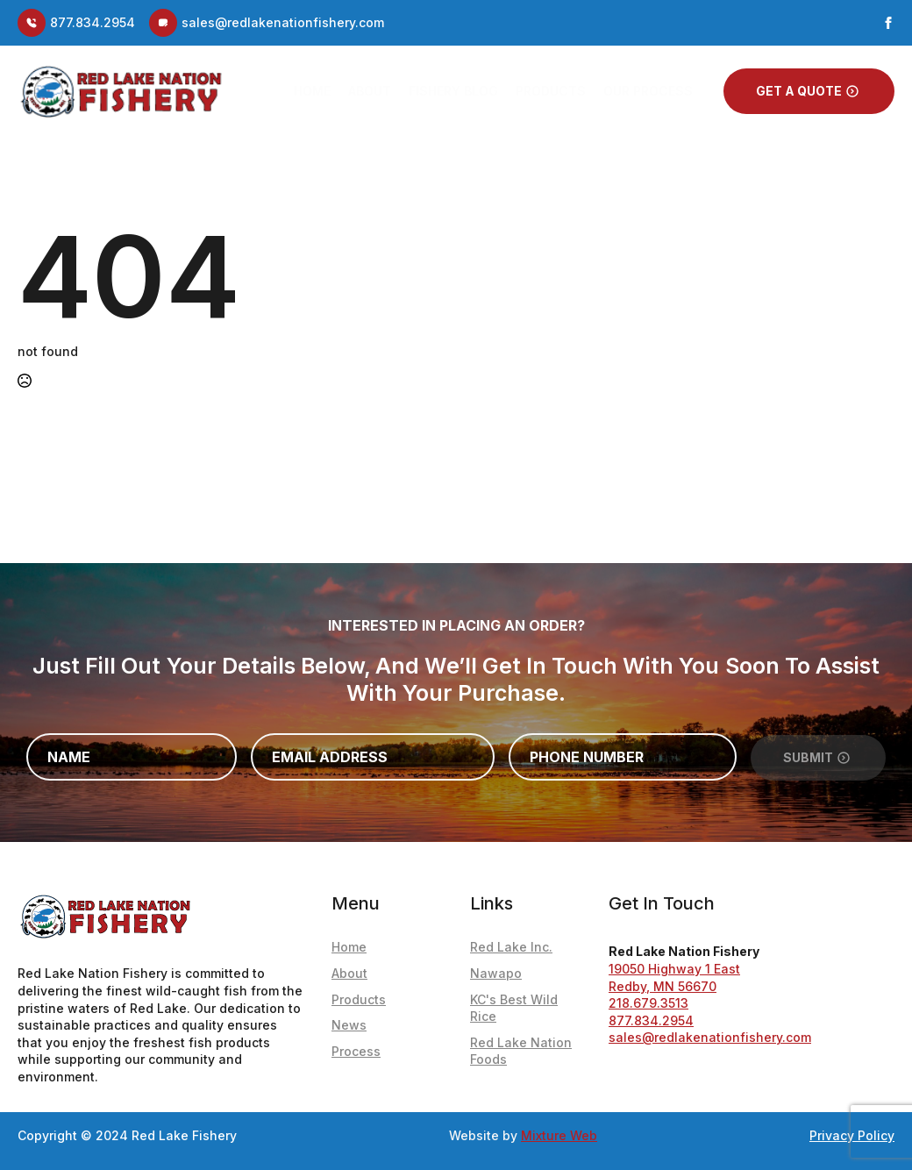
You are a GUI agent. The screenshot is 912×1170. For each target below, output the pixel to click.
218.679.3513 (648, 1002)
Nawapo (496, 973)
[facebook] (888, 23)
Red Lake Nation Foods (521, 1051)
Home (312, 90)
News (349, 1024)
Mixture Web (559, 1135)
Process (356, 1051)
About (369, 90)
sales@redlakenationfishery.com (710, 1037)
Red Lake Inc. (511, 946)
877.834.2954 (651, 1020)
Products (551, 90)
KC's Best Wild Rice (514, 1008)
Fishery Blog (453, 90)
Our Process (648, 90)
